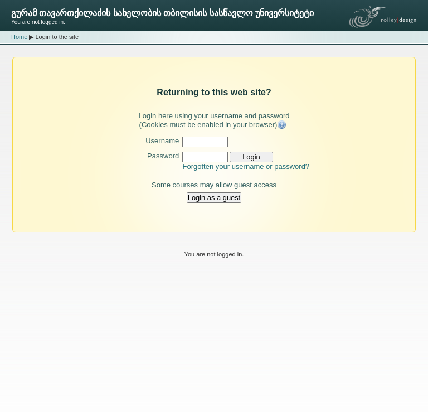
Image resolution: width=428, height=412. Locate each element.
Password (163, 156)
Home (19, 36)
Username (162, 141)
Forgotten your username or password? (245, 166)
